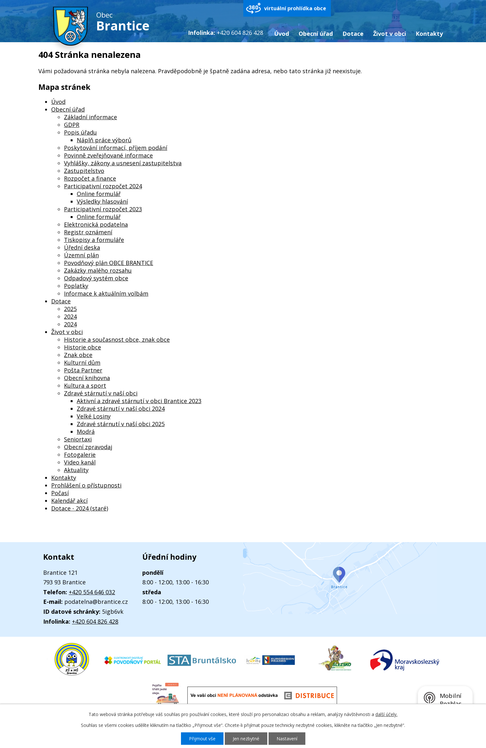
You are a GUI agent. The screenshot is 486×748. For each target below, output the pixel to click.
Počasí (60, 493)
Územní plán (81, 255)
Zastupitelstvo (84, 171)
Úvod (281, 33)
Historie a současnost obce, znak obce (117, 339)
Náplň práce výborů (104, 140)
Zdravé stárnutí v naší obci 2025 (121, 424)
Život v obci (389, 33)
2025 (70, 309)
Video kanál (80, 462)
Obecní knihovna (87, 378)
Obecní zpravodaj (88, 447)
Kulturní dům (82, 362)
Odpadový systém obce (96, 278)
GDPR (71, 125)
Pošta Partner (83, 370)
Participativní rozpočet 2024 (103, 186)
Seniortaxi (78, 439)
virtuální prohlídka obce (295, 8)
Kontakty (429, 33)
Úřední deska (82, 247)
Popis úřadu (80, 132)
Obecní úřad (316, 33)
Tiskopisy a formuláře (94, 240)
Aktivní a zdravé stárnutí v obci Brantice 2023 (139, 401)
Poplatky (76, 286)
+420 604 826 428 (95, 621)
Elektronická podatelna (96, 224)
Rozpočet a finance (90, 178)
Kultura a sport (85, 385)
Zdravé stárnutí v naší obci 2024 (121, 408)
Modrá (86, 431)
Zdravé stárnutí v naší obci (100, 393)
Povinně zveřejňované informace (108, 155)
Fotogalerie (80, 454)
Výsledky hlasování (102, 201)
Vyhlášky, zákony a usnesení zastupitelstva (123, 163)
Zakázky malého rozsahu (98, 270)
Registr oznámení (88, 232)
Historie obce (82, 347)
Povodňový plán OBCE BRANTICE (108, 263)
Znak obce (78, 355)
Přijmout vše (202, 739)
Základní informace (90, 117)
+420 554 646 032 (92, 592)
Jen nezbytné (246, 739)
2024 (70, 316)
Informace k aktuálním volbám (106, 293)
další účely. (386, 714)
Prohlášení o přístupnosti (86, 485)
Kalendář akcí (69, 500)
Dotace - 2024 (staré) (79, 508)
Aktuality (76, 470)
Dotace (353, 33)
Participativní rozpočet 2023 (103, 209)
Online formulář (99, 194)
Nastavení (287, 739)
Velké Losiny (94, 416)
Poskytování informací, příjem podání (115, 148)
